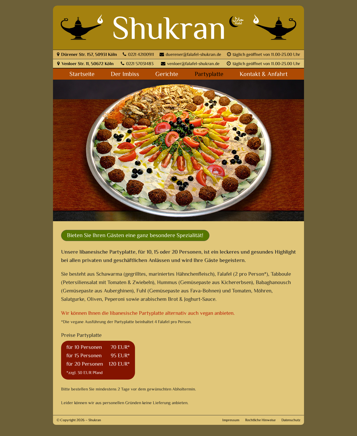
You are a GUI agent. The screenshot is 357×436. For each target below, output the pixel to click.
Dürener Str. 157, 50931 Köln (87, 54)
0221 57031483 (137, 64)
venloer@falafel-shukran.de (190, 64)
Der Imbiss (125, 74)
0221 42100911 (138, 54)
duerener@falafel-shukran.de (190, 54)
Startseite (82, 74)
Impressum (230, 420)
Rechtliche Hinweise (260, 420)
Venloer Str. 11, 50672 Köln (85, 64)
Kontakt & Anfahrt (264, 74)
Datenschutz (290, 420)
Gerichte (166, 74)
